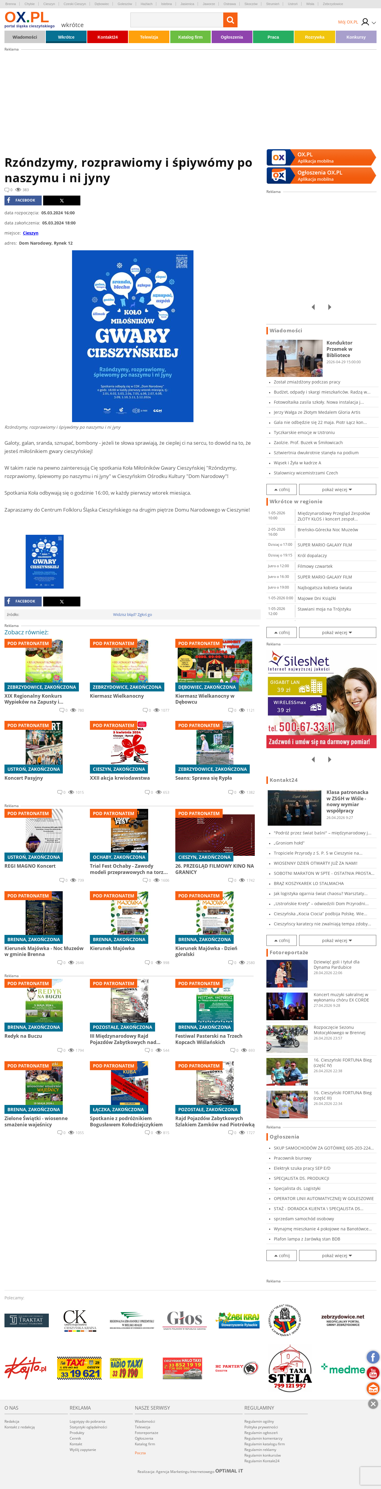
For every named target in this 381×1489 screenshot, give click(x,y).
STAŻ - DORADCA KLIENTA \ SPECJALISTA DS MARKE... (317, 1208)
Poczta (140, 1452)
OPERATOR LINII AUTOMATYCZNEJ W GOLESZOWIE (324, 1198)
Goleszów (125, 4)
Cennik (75, 1438)
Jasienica (187, 4)
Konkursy (356, 37)
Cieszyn (49, 4)
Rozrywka (314, 37)
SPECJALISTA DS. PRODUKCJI (301, 1178)
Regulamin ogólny (259, 1421)
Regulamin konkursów (262, 1455)
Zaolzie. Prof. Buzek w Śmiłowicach (308, 442)
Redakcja (11, 1421)
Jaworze (209, 4)
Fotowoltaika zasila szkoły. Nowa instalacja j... (319, 402)
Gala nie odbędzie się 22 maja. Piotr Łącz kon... (320, 422)
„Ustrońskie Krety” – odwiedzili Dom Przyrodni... (321, 903)
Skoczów (250, 4)
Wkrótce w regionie (296, 501)
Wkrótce (66, 37)
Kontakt (76, 1443)
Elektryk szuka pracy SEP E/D (302, 1168)
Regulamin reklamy (260, 1449)
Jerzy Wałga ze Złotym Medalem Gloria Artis (317, 412)
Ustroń (292, 4)
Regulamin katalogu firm (264, 1443)
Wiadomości (25, 37)
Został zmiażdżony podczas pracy (307, 382)
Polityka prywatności (261, 1427)
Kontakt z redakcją (19, 1427)
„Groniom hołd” (289, 843)
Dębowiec (102, 4)
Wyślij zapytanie (83, 1449)
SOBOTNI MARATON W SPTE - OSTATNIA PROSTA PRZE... (322, 873)
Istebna (166, 4)
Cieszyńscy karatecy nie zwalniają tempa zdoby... (322, 924)
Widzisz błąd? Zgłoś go (132, 614)
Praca (273, 37)
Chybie (29, 4)
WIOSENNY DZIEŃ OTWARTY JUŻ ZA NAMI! (315, 863)
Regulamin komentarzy (263, 1438)
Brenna (10, 4)
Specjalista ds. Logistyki (297, 1188)
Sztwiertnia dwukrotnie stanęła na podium (316, 452)
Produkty (77, 1432)
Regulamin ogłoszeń (261, 1432)
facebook (21, 200)
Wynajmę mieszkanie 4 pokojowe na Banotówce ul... (321, 1229)
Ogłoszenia (232, 37)
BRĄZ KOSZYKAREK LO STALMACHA (309, 883)
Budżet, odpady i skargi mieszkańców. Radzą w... (322, 392)
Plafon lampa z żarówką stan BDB (307, 1239)
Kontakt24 (108, 37)
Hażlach (147, 4)
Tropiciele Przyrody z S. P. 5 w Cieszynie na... (318, 853)
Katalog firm (190, 37)
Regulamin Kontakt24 (261, 1460)
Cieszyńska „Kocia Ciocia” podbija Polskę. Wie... (320, 913)
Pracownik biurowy (292, 1158)
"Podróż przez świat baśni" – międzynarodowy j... (322, 833)
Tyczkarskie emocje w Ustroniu (304, 432)
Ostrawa (230, 4)
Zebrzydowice (333, 4)
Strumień (272, 4)
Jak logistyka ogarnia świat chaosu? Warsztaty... (321, 893)
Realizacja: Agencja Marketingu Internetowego (190, 1471)
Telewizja (149, 37)
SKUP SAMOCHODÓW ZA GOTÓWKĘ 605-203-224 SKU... (322, 1148)
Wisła (310, 4)
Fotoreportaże (289, 952)
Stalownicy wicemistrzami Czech (306, 473)
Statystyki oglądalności (88, 1427)
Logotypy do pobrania (87, 1421)
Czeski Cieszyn (75, 4)
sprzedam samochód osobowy (304, 1218)
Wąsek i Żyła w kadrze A (297, 463)
